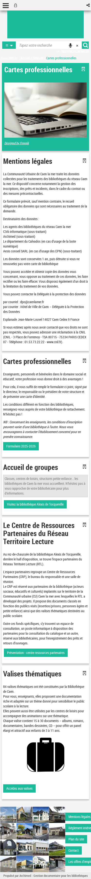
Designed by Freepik (16, 143)
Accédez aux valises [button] (19, 788)
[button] (88, 5)
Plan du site (76, 839)
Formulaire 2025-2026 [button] (21, 446)
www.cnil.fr (54, 342)
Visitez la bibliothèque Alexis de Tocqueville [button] (35, 504)
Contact (73, 850)
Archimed (25, 875)
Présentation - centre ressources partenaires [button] (36, 652)
